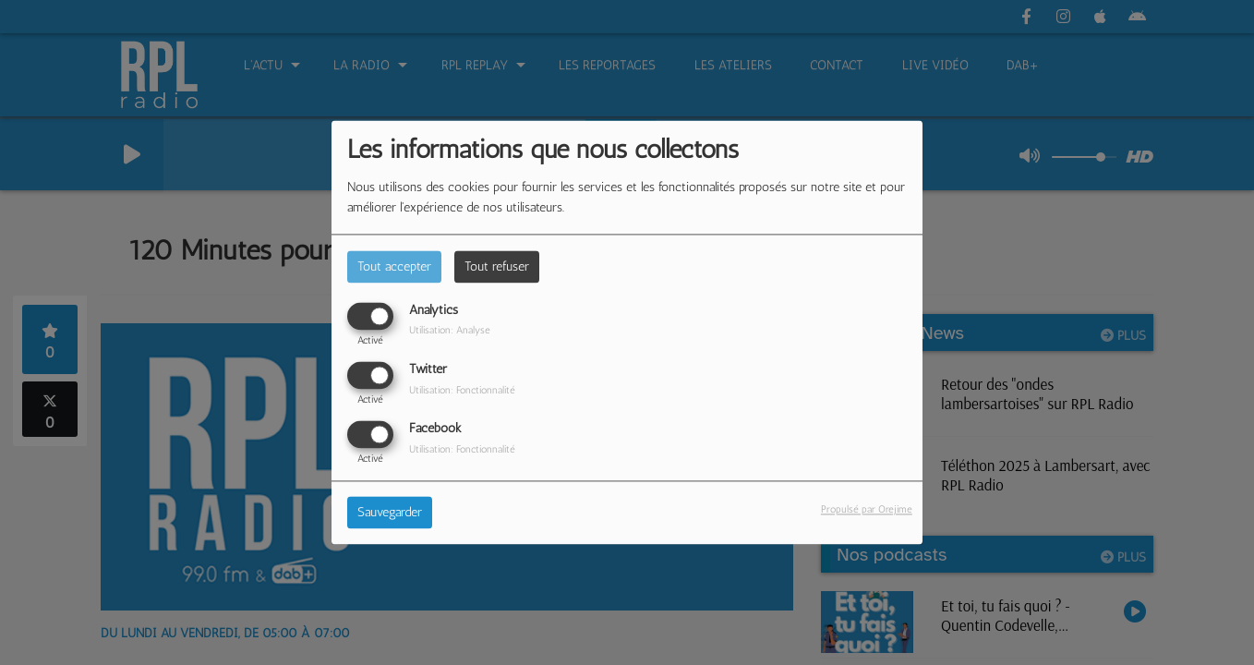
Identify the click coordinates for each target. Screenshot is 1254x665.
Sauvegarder (389, 513)
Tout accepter (394, 266)
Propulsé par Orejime (866, 509)
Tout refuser (496, 266)
